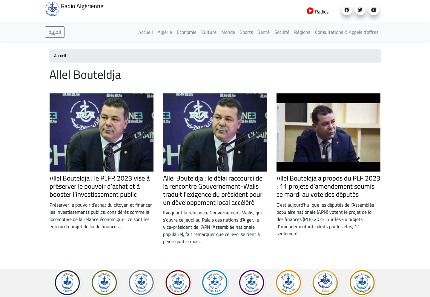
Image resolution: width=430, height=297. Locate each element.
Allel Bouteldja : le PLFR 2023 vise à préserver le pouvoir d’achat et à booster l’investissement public (100, 186)
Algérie (165, 32)
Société (281, 32)
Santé (264, 32)
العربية (55, 32)
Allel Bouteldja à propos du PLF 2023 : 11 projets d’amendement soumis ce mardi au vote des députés (328, 186)
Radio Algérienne (74, 8)
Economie (186, 32)
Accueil (145, 32)
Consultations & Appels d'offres (346, 32)
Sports (246, 32)
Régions (302, 32)
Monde (228, 32)
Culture (208, 32)
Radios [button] (317, 11)
